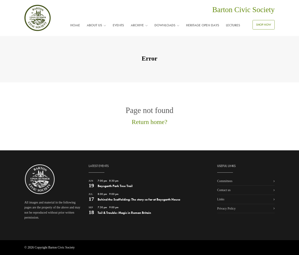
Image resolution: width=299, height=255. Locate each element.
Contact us (224, 190)
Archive (137, 25)
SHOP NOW (263, 25)
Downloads (164, 25)
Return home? (149, 121)
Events (118, 25)
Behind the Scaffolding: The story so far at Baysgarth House (139, 199)
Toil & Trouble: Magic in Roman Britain (124, 213)
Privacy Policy (226, 208)
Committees (224, 181)
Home (75, 25)
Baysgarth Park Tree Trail (115, 186)
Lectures (233, 25)
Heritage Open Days (202, 25)
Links (220, 199)
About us (94, 25)
